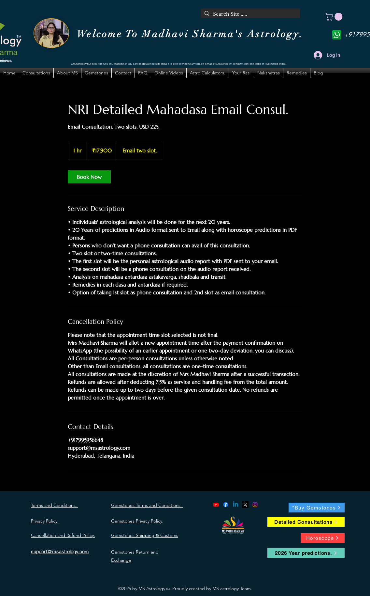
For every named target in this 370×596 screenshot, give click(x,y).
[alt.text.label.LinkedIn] (235, 504)
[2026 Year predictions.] (306, 553)
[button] (334, 17)
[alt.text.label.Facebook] (225, 504)
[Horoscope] (323, 538)
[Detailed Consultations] (306, 522)
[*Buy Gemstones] (317, 507)
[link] (89, 176)
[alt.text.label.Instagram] (255, 504)
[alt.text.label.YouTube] (216, 504)
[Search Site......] (249, 14)
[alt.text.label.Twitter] (245, 504)
